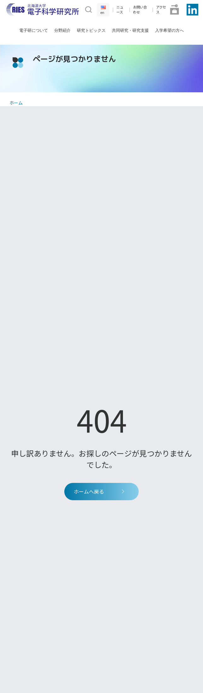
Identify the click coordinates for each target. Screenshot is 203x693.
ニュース (119, 9)
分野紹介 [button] (62, 30)
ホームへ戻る (100, 491)
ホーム (16, 103)
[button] (88, 9)
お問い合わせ (140, 9)
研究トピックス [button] (91, 30)
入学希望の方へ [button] (169, 30)
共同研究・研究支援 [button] (130, 30)
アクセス (161, 9)
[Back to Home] (42, 9)
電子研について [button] (33, 30)
